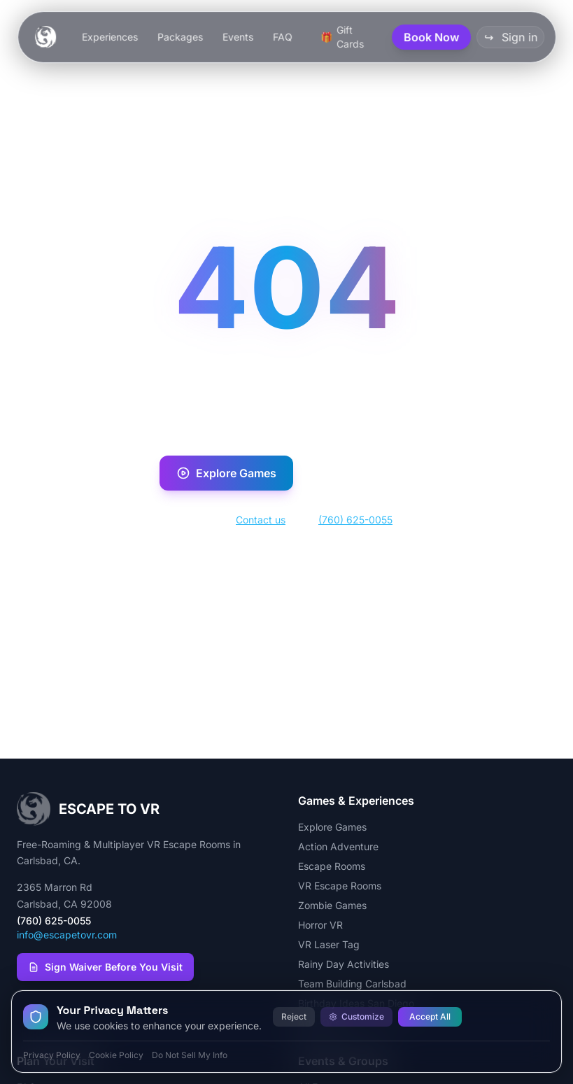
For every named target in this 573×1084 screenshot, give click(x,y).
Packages (179, 37)
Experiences (109, 37)
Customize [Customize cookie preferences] (356, 1016)
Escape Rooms (331, 866)
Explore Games (226, 473)
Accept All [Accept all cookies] (430, 1016)
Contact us (260, 520)
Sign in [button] (510, 37)
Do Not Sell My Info (189, 1055)
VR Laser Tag (329, 944)
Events (237, 37)
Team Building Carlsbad (352, 984)
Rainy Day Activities (343, 964)
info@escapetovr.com (67, 935)
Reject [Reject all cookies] (293, 1016)
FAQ (282, 37)
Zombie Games (332, 905)
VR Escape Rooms (339, 886)
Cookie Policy (116, 1055)
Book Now (359, 473)
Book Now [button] (431, 37)
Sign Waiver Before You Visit (105, 967)
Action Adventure (338, 846)
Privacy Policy (51, 1055)
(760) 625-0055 (355, 520)
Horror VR (320, 925)
